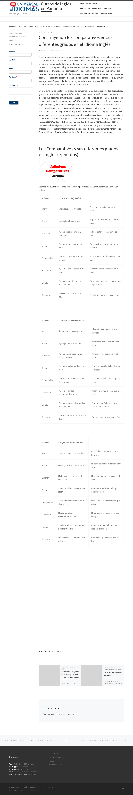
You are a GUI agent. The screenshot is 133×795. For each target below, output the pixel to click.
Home (11, 26)
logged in (56, 714)
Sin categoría (45, 26)
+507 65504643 (22, 767)
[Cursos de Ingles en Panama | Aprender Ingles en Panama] (24, 6)
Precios (12, 40)
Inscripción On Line (16, 44)
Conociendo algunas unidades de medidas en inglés (113, 672)
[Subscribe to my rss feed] (123, 787)
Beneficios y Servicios (17, 37)
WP (18, 791)
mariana (44, 50)
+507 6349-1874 (22, 769)
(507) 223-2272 (29, 764)
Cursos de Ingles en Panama (27, 787)
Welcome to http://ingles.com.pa (27, 26)
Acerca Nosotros (15, 33)
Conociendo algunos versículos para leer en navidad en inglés (70, 674)
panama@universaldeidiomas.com (26, 772)
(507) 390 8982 (17, 764)
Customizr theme (39, 791)
